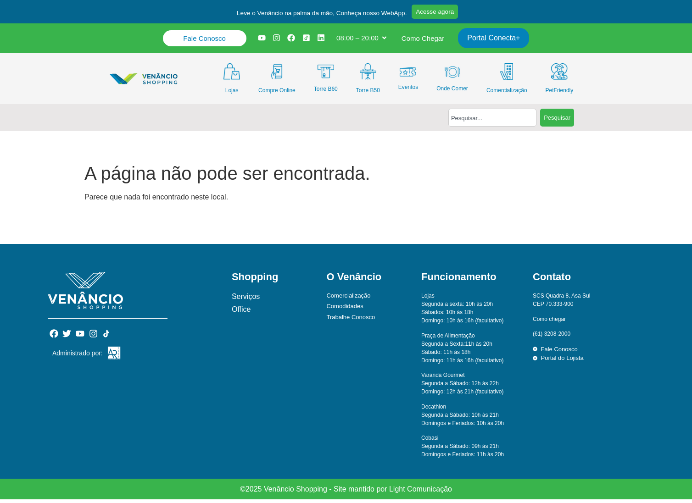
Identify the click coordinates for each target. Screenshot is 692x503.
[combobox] (492, 121)
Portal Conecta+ (495, 41)
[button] (317, 15)
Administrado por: (77, 356)
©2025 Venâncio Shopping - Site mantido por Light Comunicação (346, 493)
